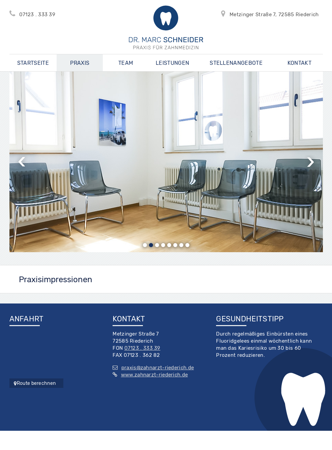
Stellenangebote (236, 63)
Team (125, 63)
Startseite (33, 63)
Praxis (79, 63)
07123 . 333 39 (34, 13)
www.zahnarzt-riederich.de (150, 375)
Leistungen (172, 63)
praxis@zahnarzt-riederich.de (153, 368)
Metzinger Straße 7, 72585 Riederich (272, 13)
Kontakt (299, 63)
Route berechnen (35, 383)
